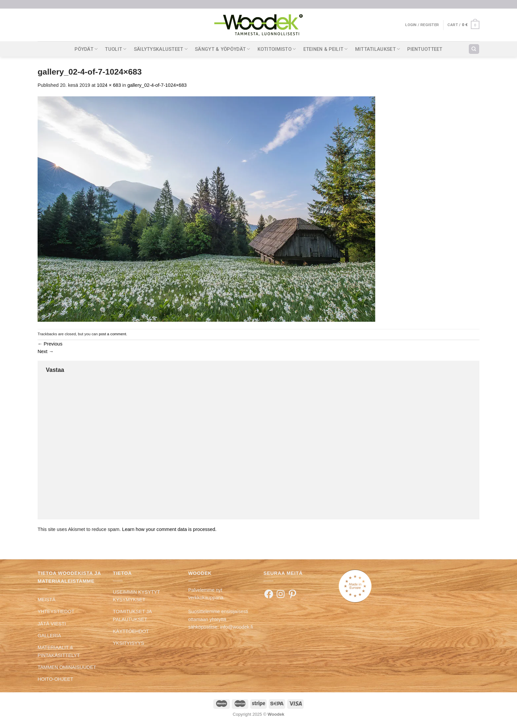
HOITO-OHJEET (55, 679)
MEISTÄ (46, 599)
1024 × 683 (109, 85)
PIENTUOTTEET (424, 49)
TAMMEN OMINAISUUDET (67, 667)
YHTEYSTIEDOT (56, 611)
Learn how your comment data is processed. (169, 529)
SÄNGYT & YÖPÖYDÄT (222, 49)
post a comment (112, 334)
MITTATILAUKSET (377, 49)
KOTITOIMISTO (277, 49)
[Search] (474, 49)
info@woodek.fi (236, 627)
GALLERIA (49, 635)
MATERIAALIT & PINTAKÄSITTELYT (59, 651)
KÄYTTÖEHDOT (131, 631)
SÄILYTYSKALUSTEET (161, 49)
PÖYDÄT (86, 49)
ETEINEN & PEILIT (325, 49)
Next (46, 351)
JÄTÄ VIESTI (52, 623)
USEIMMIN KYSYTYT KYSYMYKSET (136, 595)
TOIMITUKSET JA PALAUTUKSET (132, 615)
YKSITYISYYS (128, 643)
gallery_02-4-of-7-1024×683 (157, 85)
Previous (50, 343)
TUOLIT (115, 49)
